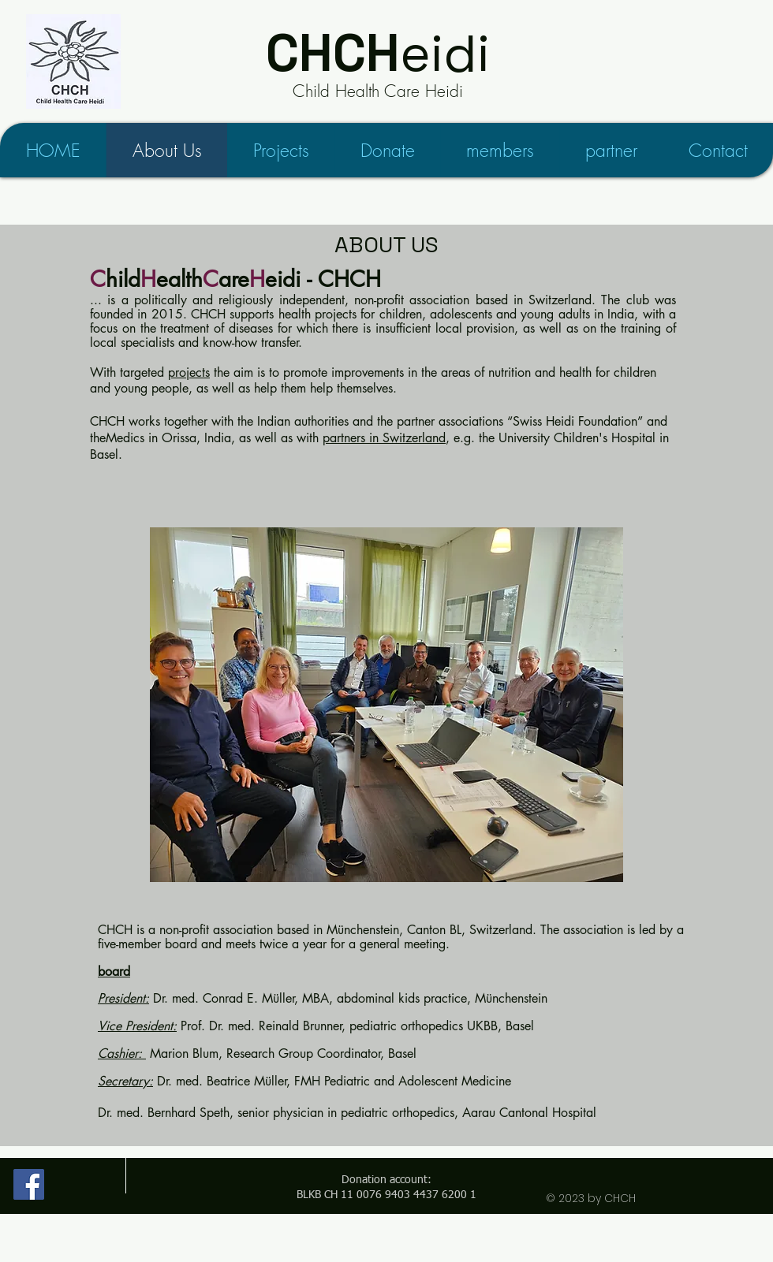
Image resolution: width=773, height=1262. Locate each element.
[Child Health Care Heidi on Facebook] (28, 1184)
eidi (378, 53)
